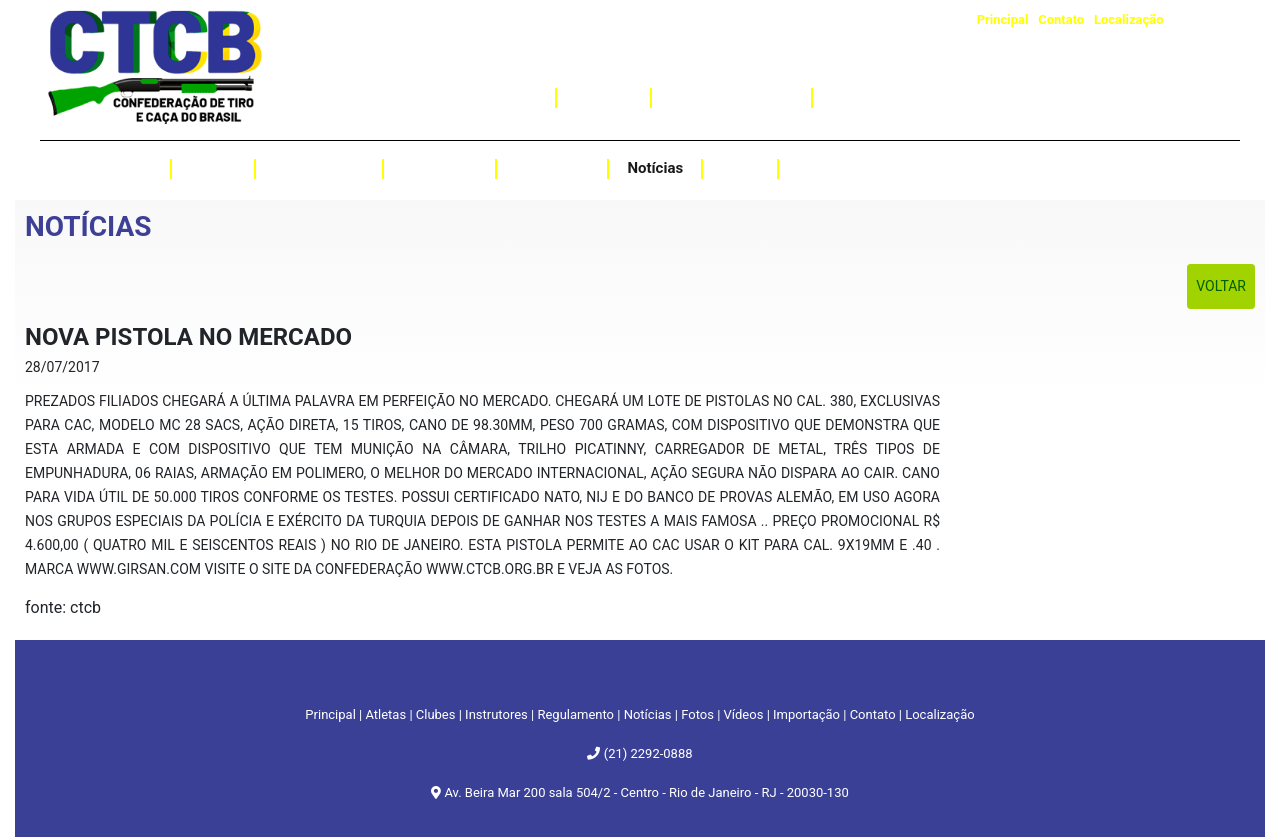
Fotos (740, 168)
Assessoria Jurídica (897, 97)
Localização (1129, 19)
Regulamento (319, 168)
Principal (1003, 19)
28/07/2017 (62, 367)
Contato (1061, 19)
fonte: (47, 607)
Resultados (440, 168)
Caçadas (604, 97)
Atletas (128, 168)
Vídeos (820, 168)
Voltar (1221, 286)
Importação (498, 97)
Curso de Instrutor (731, 97)
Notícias (655, 168)
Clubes (213, 168)
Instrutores (552, 168)
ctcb (85, 607)
